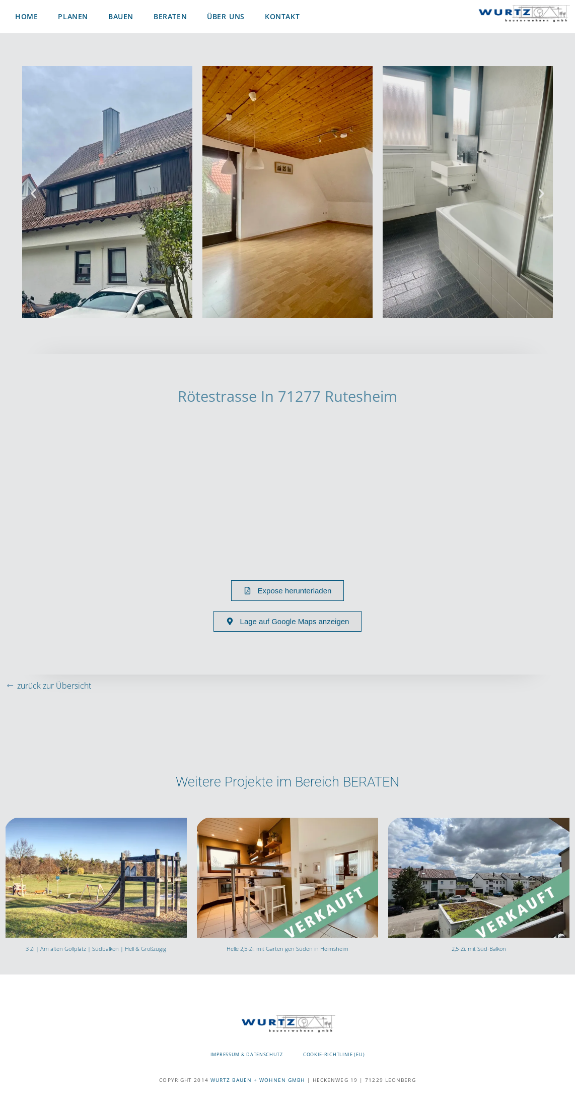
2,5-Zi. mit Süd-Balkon (479, 948)
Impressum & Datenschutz (246, 1054)
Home (26, 16)
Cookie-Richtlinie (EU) (334, 1054)
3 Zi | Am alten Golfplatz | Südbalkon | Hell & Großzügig (96, 948)
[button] (33, 194)
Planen (73, 16)
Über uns (226, 16)
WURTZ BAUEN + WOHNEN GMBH (257, 1079)
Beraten (170, 16)
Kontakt (282, 16)
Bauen (120, 16)
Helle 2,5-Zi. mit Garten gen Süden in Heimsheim (287, 948)
